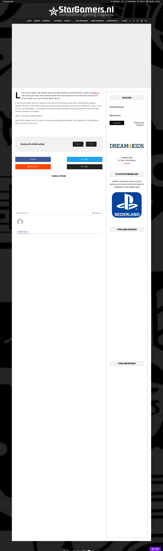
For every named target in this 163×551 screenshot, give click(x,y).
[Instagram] (130, 1)
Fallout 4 (95, 93)
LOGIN (124, 21)
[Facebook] (115, 1)
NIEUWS (37, 21)
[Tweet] (47, 159)
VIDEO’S (67, 21)
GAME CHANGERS (97, 21)
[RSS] (158, 1)
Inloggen (96, 206)
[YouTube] (78, 536)
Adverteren (81, 542)
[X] (122, 1)
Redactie (71, 542)
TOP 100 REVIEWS (81, 21)
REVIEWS (46, 21)
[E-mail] (92, 159)
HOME (29, 21)
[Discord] (150, 1)
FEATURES (58, 21)
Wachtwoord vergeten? (139, 124)
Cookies (91, 542)
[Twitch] (140, 1)
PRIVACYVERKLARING (103, 542)
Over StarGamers (59, 542)
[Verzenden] (70, 159)
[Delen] (25, 159)
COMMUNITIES (111, 21)
